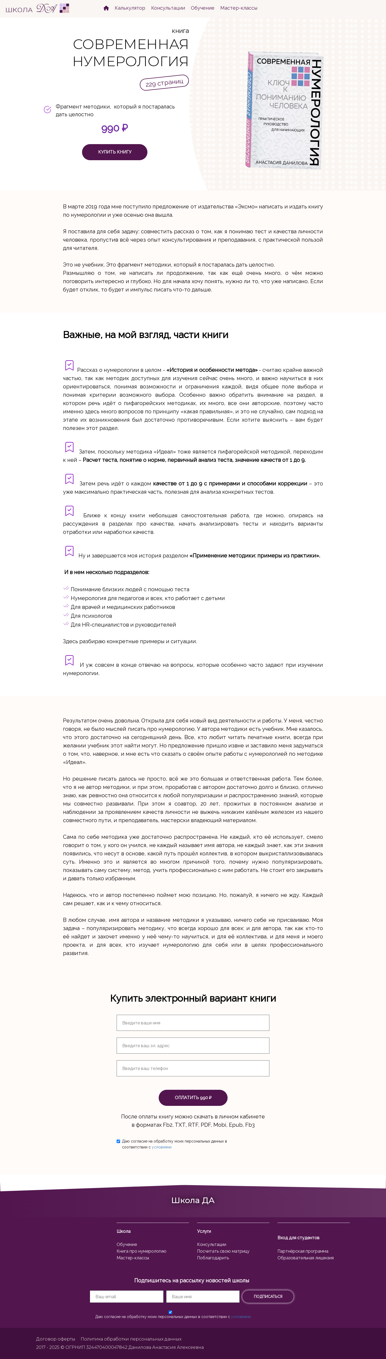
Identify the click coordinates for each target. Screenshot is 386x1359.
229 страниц (164, 82)
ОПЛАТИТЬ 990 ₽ (193, 1097)
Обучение (202, 8)
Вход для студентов (298, 1237)
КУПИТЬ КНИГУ (114, 152)
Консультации (168, 8)
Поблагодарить (213, 1257)
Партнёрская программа (302, 1251)
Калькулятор (130, 8)
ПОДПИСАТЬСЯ (268, 1296)
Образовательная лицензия (305, 1257)
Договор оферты (55, 1339)
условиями (162, 1147)
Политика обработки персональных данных (131, 1339)
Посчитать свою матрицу (223, 1251)
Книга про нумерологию (141, 1251)
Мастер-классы (238, 8)
